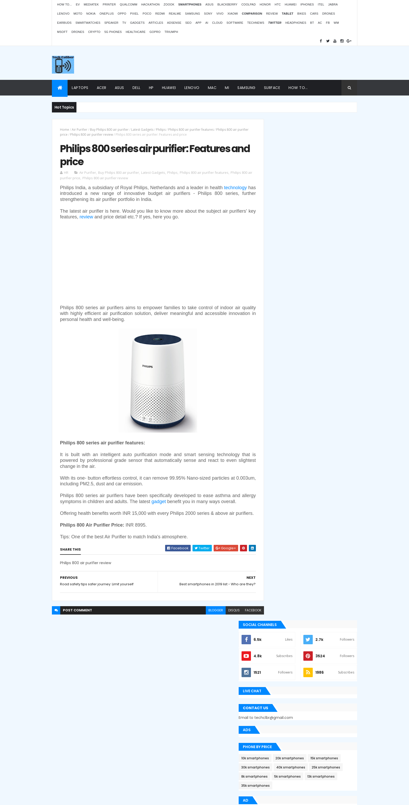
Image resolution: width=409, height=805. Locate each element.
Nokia (91, 13)
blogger (204, 624)
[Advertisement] (262, 63)
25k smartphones (314, 275)
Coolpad (248, 4)
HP (151, 87)
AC (320, 22)
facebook (241, 624)
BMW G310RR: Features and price (312, 736)
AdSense (174, 22)
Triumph (171, 31)
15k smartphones (279, 266)
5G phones (113, 31)
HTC (278, 4)
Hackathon (150, 4)
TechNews (255, 22)
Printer (109, 4)
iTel (321, 4)
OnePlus (106, 13)
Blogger (215, 763)
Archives (333, 525)
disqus (222, 624)
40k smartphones (279, 275)
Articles (156, 22)
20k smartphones (313, 257)
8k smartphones (278, 284)
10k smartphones (279, 257)
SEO (188, 22)
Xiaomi (232, 13)
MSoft (62, 31)
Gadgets (137, 22)
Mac (212, 87)
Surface (272, 87)
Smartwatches (87, 22)
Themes (87, 798)
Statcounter (167, 749)
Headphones (295, 22)
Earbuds (64, 22)
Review (272, 13)
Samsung (192, 13)
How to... (64, 4)
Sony (208, 13)
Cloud (217, 22)
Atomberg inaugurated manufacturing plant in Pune (318, 711)
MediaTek (91, 4)
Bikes (301, 13)
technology (71, 195)
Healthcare (136, 31)
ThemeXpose (67, 798)
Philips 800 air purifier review (103, 134)
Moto (78, 13)
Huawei (290, 4)
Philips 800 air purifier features (191, 129)
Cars (314, 13)
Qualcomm (128, 4)
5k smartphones (311, 284)
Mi (227, 87)
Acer (101, 87)
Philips (161, 129)
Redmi (160, 13)
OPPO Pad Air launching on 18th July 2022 (319, 685)
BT (312, 22)
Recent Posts (286, 525)
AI (206, 22)
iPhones (307, 4)
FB (328, 22)
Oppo (122, 13)
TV (124, 22)
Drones (328, 13)
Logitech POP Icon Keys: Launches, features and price (313, 761)
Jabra (333, 4)
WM (336, 22)
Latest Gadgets (142, 129)
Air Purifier (79, 129)
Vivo (220, 13)
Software (234, 22)
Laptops (80, 87)
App (198, 22)
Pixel (134, 13)
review (95, 218)
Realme (175, 13)
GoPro (154, 31)
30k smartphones (313, 266)
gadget (179, 503)
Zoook (169, 4)
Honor (265, 4)
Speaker (111, 22)
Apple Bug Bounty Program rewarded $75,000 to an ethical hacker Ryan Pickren (309, 432)
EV (78, 4)
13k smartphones (278, 293)
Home (64, 129)
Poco (147, 13)
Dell (137, 87)
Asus (209, 4)
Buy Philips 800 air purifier (109, 129)
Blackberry (228, 4)
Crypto (94, 31)
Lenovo (63, 13)
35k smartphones (313, 293)
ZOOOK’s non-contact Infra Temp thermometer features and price (313, 660)
